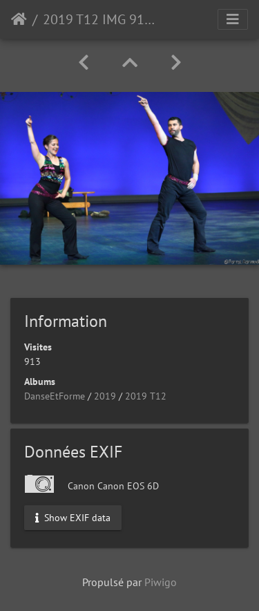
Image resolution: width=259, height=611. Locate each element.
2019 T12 (145, 396)
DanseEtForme (54, 396)
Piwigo (160, 582)
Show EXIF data (73, 517)
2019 (105, 396)
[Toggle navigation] (233, 19)
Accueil (19, 19)
